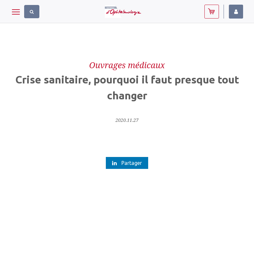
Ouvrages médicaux (127, 65)
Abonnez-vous (212, 11)
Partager (127, 163)
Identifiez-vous (236, 11)
